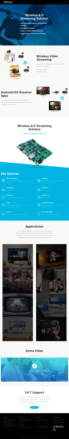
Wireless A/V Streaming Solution (26, 419)
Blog (25, 427)
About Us (21, 427)
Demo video (42, 133)
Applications (34, 133)
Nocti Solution (47, 437)
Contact (31, 427)
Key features (26, 133)
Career (27, 427)
